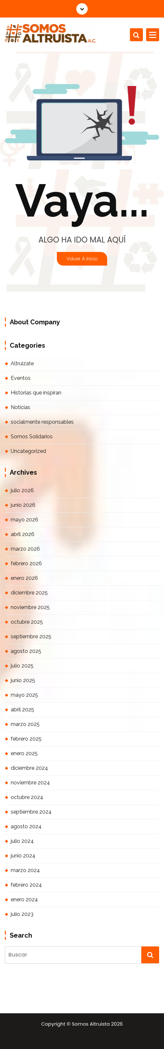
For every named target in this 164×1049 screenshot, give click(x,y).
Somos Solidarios (32, 436)
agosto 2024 (26, 826)
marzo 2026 (25, 549)
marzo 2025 (25, 724)
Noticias (20, 407)
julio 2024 (22, 841)
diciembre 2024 (29, 768)
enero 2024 (24, 899)
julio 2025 (22, 666)
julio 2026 (22, 490)
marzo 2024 (25, 870)
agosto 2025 (26, 651)
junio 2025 (23, 680)
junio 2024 (23, 856)
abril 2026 (22, 534)
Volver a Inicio (82, 258)
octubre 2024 (27, 797)
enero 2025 (24, 753)
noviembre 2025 (30, 607)
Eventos (21, 378)
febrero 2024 (26, 885)
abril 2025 (22, 709)
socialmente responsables (42, 422)
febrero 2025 (26, 739)
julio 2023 (22, 914)
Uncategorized (28, 451)
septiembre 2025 (31, 636)
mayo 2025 (24, 695)
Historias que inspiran (36, 393)
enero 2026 (24, 578)
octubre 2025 (27, 622)
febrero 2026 (26, 563)
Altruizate (22, 363)
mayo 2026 (24, 520)
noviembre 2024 (30, 783)
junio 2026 (23, 505)
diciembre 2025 (29, 593)
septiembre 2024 (31, 812)
